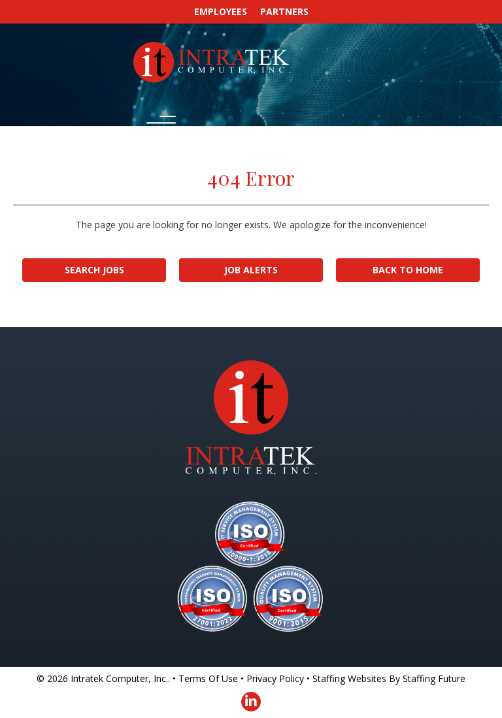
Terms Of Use (208, 678)
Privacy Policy (275, 678)
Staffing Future (434, 678)
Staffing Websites (349, 678)
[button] (157, 124)
